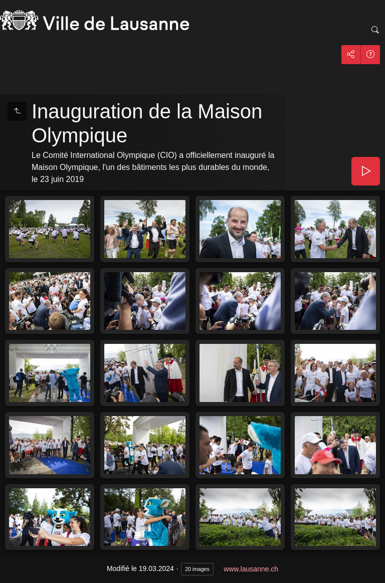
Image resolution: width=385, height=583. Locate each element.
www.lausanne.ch (251, 569)
